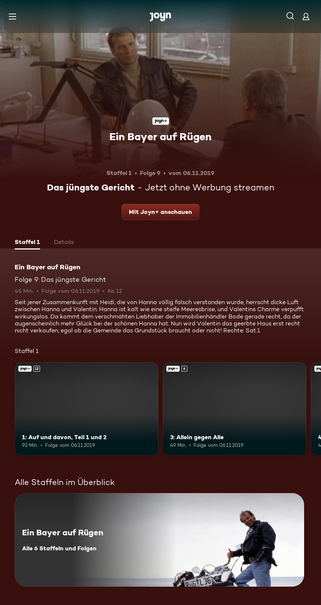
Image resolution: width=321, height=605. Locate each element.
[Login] (306, 16)
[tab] (27, 242)
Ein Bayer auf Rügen (160, 136)
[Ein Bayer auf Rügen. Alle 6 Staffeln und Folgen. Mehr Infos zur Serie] (159, 540)
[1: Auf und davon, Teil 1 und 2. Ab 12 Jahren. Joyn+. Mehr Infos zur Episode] (86, 408)
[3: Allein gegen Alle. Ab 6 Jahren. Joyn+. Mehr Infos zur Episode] (234, 408)
